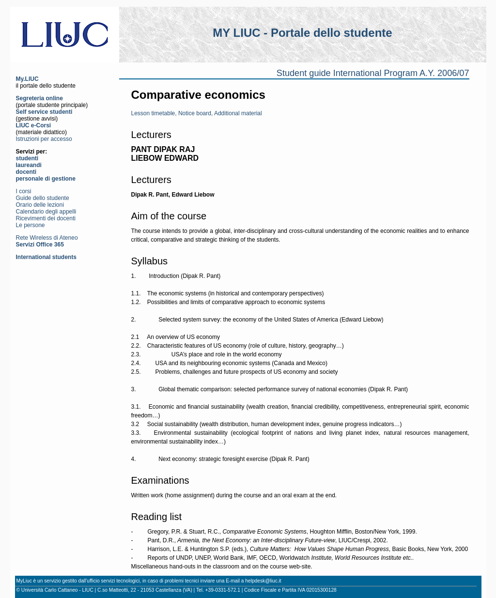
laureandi (29, 165)
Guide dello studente (42, 198)
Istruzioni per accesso (44, 139)
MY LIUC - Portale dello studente (302, 32)
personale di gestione (46, 178)
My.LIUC (27, 79)
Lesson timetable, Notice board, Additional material (196, 113)
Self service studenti (44, 111)
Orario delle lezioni (40, 204)
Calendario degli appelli (46, 211)
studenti (27, 158)
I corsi (23, 191)
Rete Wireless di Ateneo (47, 237)
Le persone (30, 225)
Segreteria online (39, 98)
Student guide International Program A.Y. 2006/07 (373, 73)
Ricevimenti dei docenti (46, 218)
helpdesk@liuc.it (263, 580)
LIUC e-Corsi (33, 125)
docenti (26, 172)
